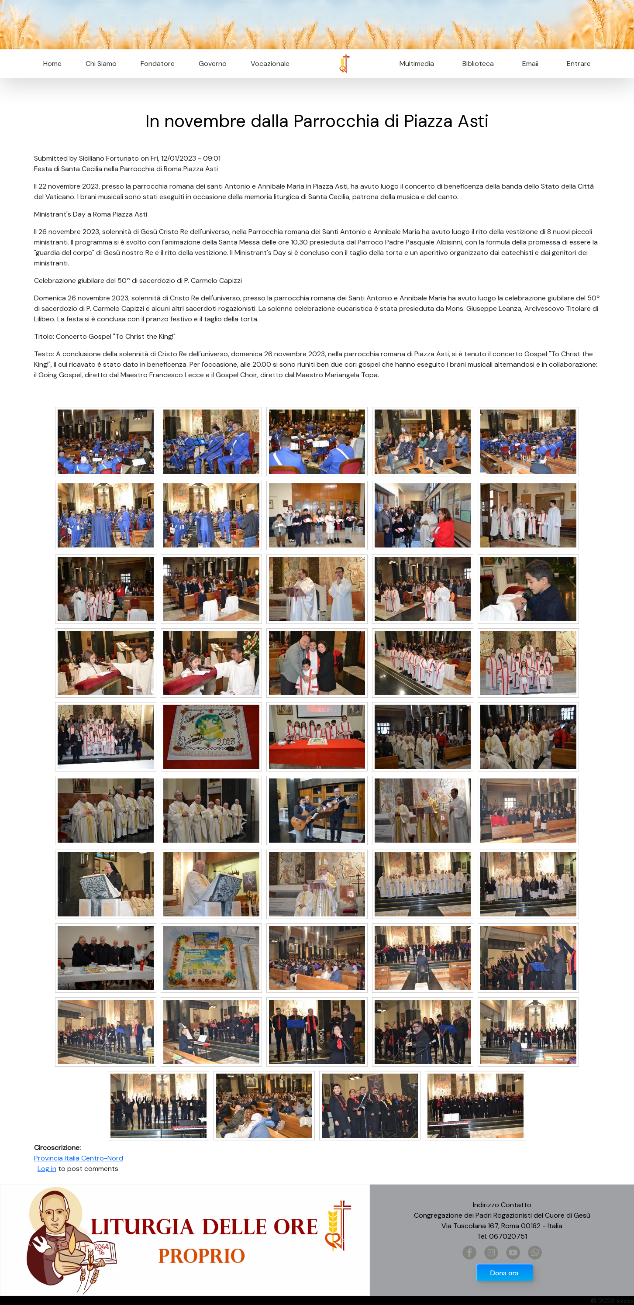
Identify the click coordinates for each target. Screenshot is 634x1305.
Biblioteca (478, 63)
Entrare (579, 63)
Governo (213, 63)
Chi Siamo (101, 63)
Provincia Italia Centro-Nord (78, 1158)
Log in (47, 1168)
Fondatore (158, 63)
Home (52, 63)
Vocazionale (270, 63)
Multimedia (417, 63)
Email (528, 63)
